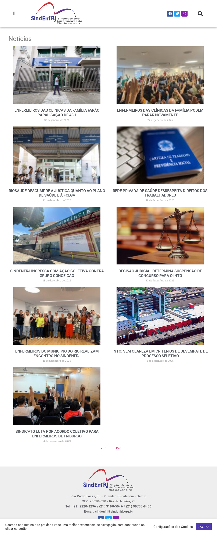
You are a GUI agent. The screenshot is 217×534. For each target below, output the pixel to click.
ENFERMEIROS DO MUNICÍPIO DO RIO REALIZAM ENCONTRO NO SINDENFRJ (57, 353)
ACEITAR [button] (204, 526)
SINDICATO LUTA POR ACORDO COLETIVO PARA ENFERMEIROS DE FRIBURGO (57, 433)
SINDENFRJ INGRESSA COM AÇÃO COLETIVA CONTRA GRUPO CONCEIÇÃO (57, 273)
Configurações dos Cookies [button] (173, 527)
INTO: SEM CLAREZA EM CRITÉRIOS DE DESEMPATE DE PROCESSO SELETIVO (160, 353)
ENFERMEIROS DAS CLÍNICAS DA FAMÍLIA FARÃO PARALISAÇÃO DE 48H (56, 112)
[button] (14, 14)
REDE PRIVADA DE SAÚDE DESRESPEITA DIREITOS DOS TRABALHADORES (160, 193)
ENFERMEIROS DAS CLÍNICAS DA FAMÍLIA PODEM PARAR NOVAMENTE (160, 112)
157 (118, 448)
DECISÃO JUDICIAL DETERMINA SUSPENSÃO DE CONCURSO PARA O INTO (160, 273)
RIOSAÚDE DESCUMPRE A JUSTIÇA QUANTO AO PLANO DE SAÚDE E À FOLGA (57, 193)
